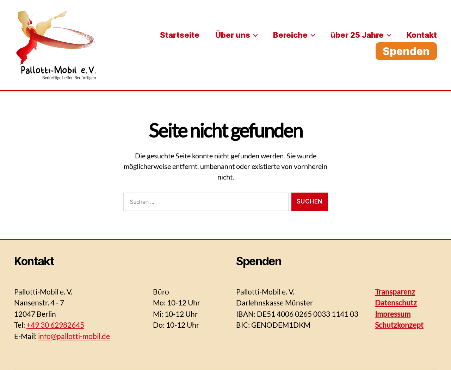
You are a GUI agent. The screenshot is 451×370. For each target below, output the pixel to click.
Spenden (406, 51)
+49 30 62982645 (55, 324)
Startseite (179, 35)
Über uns (232, 35)
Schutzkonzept (399, 324)
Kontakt (422, 35)
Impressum (392, 313)
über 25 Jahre (357, 35)
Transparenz (395, 291)
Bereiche (290, 35)
